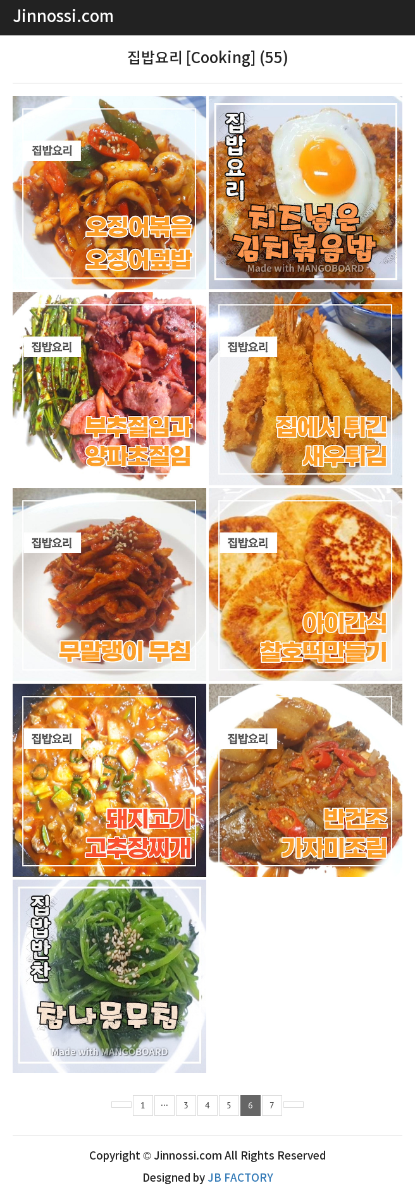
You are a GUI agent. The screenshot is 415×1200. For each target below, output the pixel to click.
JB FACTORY (240, 1178)
